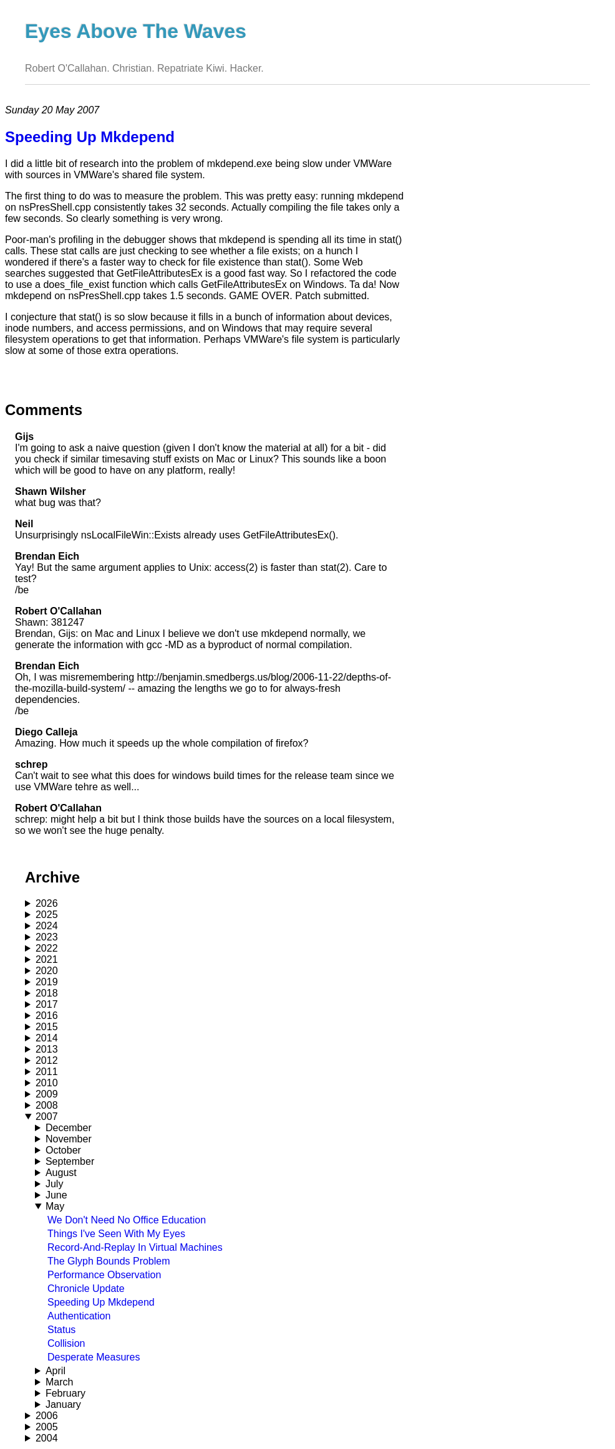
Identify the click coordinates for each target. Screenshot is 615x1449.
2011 (47, 1071)
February (65, 1393)
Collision (66, 1343)
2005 (47, 1427)
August (61, 1172)
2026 (47, 903)
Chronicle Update (86, 1288)
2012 (47, 1060)
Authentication (78, 1316)
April (55, 1370)
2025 (47, 914)
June (56, 1195)
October (63, 1150)
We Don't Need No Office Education (126, 1220)
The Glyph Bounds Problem (108, 1261)
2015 (47, 1026)
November (69, 1139)
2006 (47, 1415)
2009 (47, 1094)
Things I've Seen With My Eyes (116, 1233)
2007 (47, 1116)
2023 (47, 937)
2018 (47, 993)
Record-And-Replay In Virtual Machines (135, 1247)
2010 (47, 1083)
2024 (47, 926)
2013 (47, 1049)
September (70, 1161)
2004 (47, 1438)
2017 (47, 1004)
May (55, 1206)
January (63, 1404)
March (59, 1382)
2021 (47, 959)
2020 (47, 970)
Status (61, 1329)
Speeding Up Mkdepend (101, 1302)
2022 (47, 948)
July (54, 1184)
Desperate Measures (93, 1357)
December (69, 1127)
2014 (47, 1038)
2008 (47, 1105)
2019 (47, 982)
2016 (47, 1015)
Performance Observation (104, 1275)
